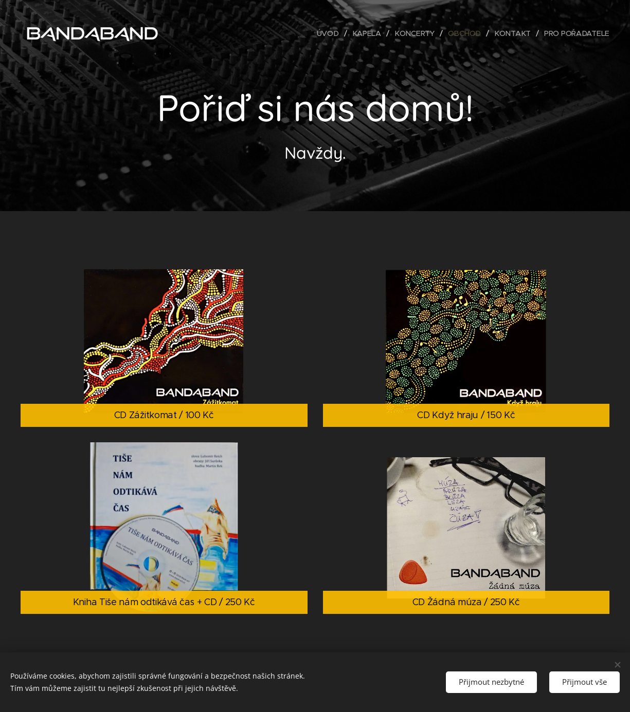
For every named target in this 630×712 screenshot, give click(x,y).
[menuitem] (331, 33)
